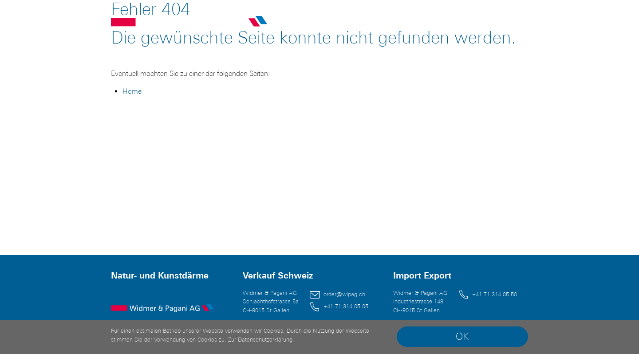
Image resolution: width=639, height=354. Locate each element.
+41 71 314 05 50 (494, 294)
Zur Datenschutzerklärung (260, 339)
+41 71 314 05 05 (345, 306)
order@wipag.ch (344, 294)
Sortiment (350, 23)
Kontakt (461, 23)
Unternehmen (407, 23)
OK (462, 336)
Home (132, 91)
